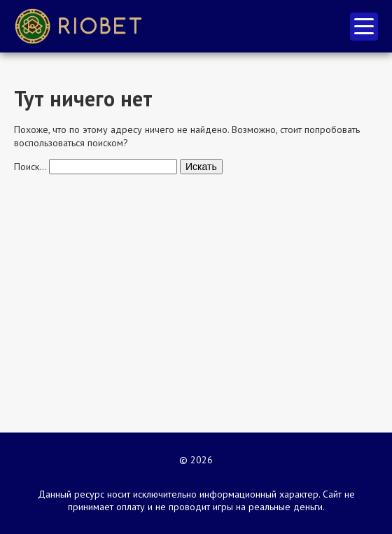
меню (364, 26)
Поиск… (30, 166)
